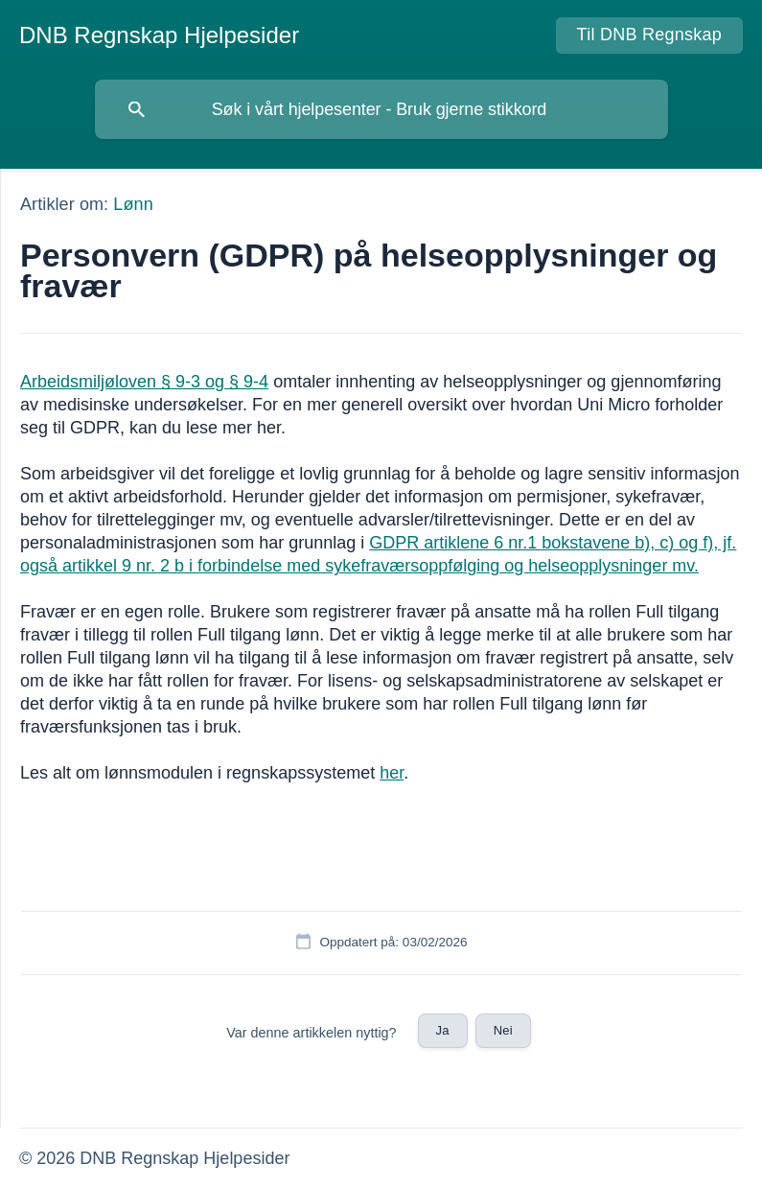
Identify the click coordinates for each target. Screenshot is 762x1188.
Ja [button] (443, 1030)
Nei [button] (503, 1030)
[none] (159, 35)
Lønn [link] (132, 204)
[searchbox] (381, 109)
